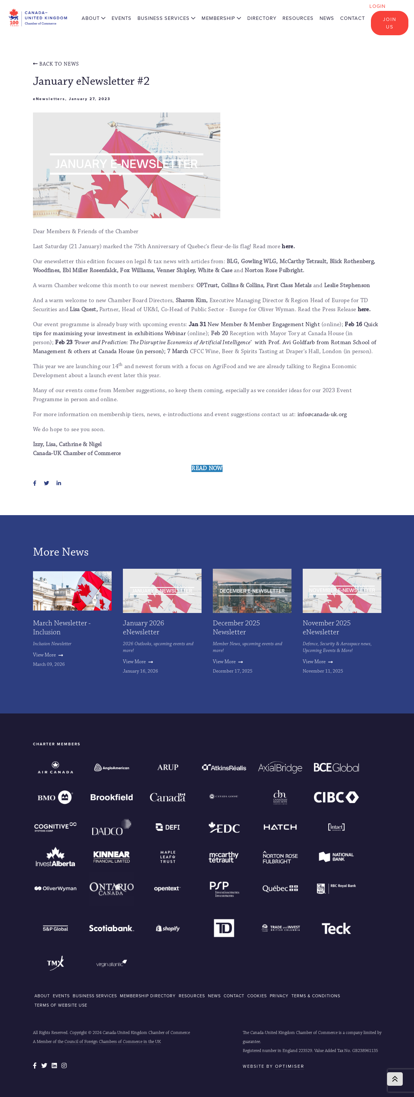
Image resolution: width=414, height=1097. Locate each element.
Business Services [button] (167, 18)
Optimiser (289, 1066)
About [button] (94, 18)
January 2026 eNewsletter (143, 628)
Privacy (279, 996)
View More (48, 655)
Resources (298, 18)
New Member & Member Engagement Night (254, 324)
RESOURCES (192, 996)
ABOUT (42, 996)
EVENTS (61, 996)
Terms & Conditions (315, 996)
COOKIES (257, 996)
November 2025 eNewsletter (327, 628)
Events (122, 18)
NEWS (214, 996)
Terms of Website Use (60, 1005)
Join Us (389, 23)
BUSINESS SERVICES (95, 996)
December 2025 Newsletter (236, 628)
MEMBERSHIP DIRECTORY (148, 996)
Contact (352, 18)
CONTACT (234, 996)
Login (377, 6)
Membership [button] (221, 18)
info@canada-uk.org (322, 414)
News (327, 18)
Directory (261, 18)
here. (288, 246)
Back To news (56, 64)
